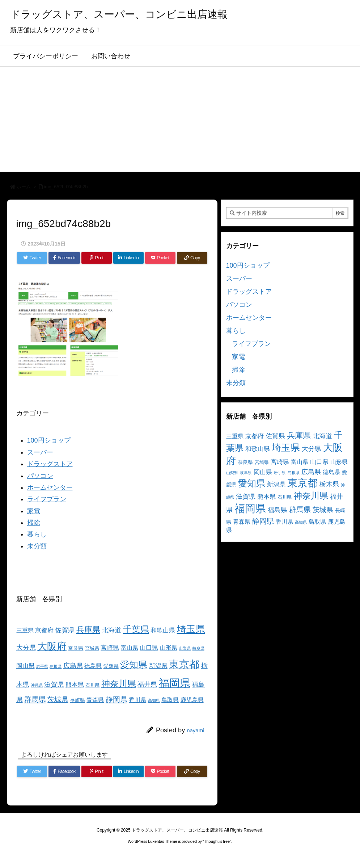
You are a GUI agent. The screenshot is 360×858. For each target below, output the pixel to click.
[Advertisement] (180, 121)
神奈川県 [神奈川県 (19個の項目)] (118, 684)
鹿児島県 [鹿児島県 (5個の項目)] (192, 700)
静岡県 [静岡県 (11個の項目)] (116, 699)
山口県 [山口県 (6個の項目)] (149, 647)
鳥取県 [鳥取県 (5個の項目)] (170, 700)
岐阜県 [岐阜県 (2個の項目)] (198, 648)
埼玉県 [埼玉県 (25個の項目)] (191, 629)
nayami (195, 730)
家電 (33, 511)
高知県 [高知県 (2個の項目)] (154, 700)
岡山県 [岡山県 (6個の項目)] (25, 665)
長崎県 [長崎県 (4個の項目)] (77, 700)
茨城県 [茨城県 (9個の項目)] (57, 699)
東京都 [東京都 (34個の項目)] (184, 664)
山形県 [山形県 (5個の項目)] (168, 648)
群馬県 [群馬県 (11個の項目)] (35, 699)
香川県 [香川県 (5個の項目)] (137, 700)
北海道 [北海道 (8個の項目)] (111, 630)
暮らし (37, 534)
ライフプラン (46, 499)
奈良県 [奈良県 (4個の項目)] (75, 648)
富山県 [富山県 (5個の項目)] (129, 648)
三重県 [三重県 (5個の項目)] (25, 630)
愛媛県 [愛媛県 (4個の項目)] (111, 666)
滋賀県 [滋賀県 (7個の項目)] (54, 684)
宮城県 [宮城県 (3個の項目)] (92, 648)
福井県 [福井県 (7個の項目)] (147, 684)
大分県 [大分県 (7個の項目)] (26, 647)
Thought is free (217, 841)
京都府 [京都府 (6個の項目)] (44, 630)
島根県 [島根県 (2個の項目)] (56, 666)
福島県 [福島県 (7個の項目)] (277, 510)
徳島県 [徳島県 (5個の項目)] (93, 666)
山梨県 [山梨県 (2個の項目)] (185, 648)
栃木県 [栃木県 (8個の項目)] (329, 484)
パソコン (40, 476)
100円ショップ (49, 440)
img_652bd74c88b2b (66, 186)
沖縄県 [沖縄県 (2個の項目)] (37, 685)
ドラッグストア (50, 464)
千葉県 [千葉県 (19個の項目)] (136, 629)
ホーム (24, 186)
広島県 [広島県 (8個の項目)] (73, 665)
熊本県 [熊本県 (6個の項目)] (74, 684)
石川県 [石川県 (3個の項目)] (92, 685)
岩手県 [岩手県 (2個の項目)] (42, 666)
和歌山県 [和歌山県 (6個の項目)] (163, 630)
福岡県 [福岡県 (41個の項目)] (174, 683)
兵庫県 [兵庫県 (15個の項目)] (88, 629)
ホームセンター (50, 487)
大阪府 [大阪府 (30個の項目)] (52, 646)
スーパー (40, 452)
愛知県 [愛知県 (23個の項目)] (133, 665)
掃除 (33, 522)
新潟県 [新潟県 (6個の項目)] (158, 665)
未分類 (37, 546)
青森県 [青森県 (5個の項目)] (95, 700)
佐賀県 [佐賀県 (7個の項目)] (65, 630)
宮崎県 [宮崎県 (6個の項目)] (110, 647)
